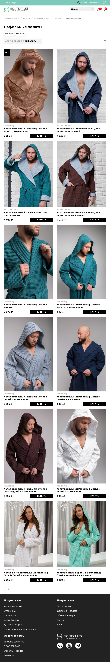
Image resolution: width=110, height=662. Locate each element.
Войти (84, 3)
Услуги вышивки (13, 606)
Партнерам (10, 615)
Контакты (9, 655)
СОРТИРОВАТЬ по (20, 41)
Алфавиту (30, 41)
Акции (61, 620)
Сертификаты (11, 620)
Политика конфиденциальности (22, 629)
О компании (64, 606)
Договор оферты (13, 624)
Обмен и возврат (66, 615)
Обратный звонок (13, 651)
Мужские (20, 34)
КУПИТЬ (41, 136)
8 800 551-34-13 (12, 646)
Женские (9, 34)
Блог (59, 624)
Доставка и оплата (67, 611)
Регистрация (94, 3)
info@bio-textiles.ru (14, 642)
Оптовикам (10, 611)
